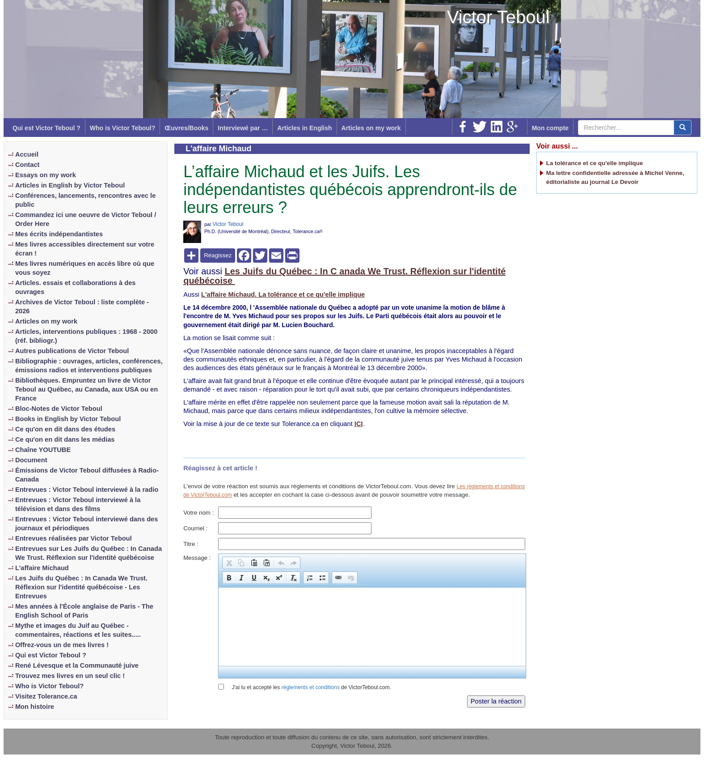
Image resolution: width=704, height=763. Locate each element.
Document (31, 460)
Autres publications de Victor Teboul (72, 350)
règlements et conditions (311, 687)
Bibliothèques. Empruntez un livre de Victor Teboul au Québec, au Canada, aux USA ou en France (86, 389)
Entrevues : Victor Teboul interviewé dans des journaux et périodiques (86, 524)
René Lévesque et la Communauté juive (77, 665)
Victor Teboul (498, 17)
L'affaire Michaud (42, 567)
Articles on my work (371, 128)
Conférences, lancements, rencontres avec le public (85, 200)
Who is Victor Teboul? (122, 128)
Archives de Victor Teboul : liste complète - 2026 (82, 306)
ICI (358, 423)
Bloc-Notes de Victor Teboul (58, 408)
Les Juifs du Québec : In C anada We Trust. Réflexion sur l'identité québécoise (344, 276)
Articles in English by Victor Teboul (70, 185)
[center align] (682, 127)
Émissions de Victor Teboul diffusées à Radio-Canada (87, 475)
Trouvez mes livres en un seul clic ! (70, 675)
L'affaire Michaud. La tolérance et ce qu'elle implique (283, 294)
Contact (27, 164)
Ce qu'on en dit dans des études (65, 429)
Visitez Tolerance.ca (46, 696)
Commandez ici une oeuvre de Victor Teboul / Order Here (85, 219)
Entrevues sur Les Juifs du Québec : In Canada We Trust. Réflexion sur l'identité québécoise (88, 553)
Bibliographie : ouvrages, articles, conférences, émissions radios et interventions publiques (89, 366)
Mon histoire (34, 706)
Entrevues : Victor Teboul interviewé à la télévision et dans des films (77, 504)
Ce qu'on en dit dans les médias (65, 439)
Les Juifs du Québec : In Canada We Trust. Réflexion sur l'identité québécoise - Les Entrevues (81, 587)
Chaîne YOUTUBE (43, 449)
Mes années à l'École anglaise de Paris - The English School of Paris (84, 611)
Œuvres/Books (186, 128)
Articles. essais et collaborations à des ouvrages (75, 287)
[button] (229, 563)
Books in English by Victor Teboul (68, 418)
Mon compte (550, 128)
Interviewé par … (243, 128)
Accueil (26, 154)
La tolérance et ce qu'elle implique (594, 163)
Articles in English (304, 128)
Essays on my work (45, 175)
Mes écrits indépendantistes (59, 234)
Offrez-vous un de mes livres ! (62, 644)
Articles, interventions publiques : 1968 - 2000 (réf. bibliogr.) (86, 336)
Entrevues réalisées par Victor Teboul (73, 538)
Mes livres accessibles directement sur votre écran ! (84, 249)
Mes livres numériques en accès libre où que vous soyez (84, 268)
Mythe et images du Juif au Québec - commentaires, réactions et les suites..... (78, 630)
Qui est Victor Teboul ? (46, 128)
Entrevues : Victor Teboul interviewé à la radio (86, 489)
